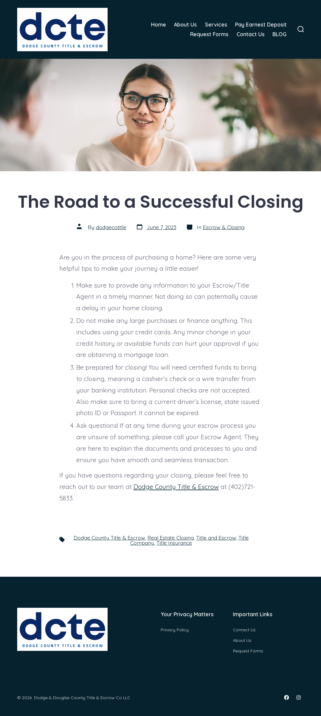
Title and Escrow (216, 537)
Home (158, 24)
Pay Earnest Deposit (261, 24)
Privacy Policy (175, 629)
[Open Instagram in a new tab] (298, 697)
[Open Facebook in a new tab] (286, 697)
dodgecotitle (111, 227)
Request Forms (209, 34)
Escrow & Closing (223, 227)
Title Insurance (174, 542)
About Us (185, 24)
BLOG (279, 34)
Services (216, 24)
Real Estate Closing (170, 537)
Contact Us (251, 34)
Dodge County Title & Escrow (176, 486)
